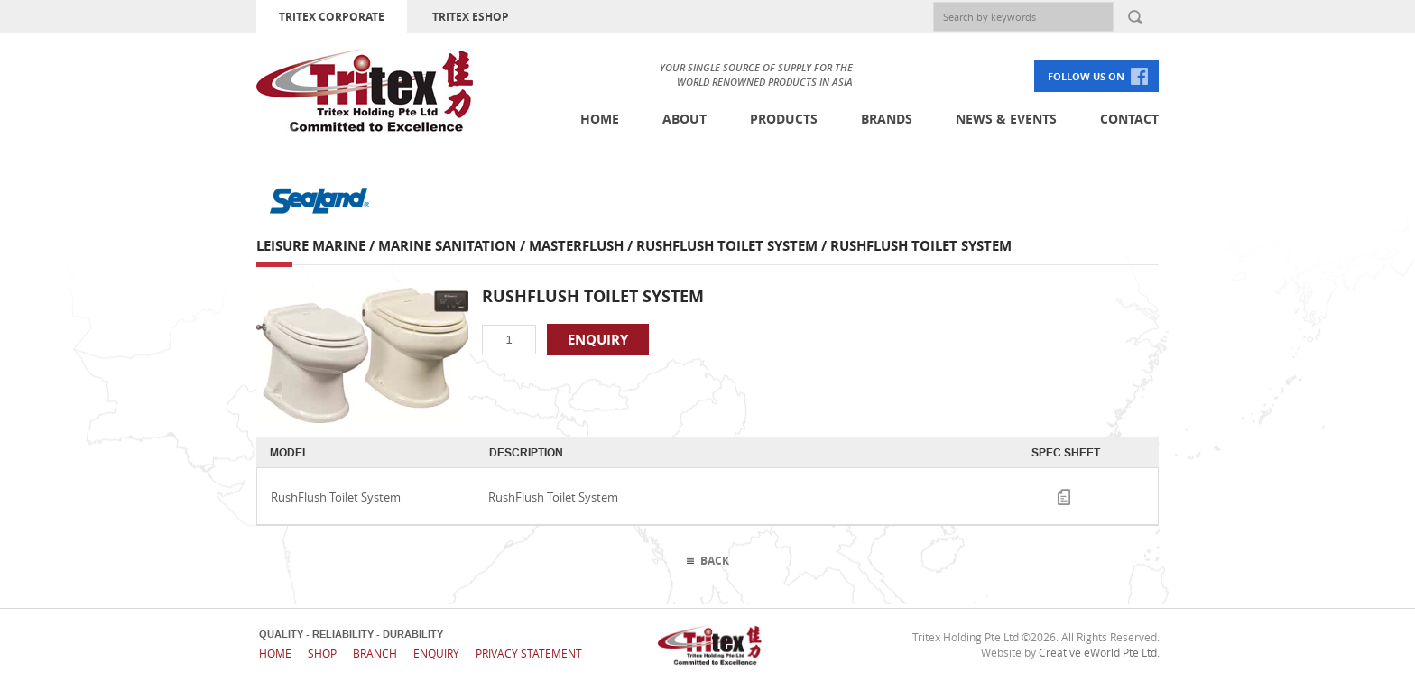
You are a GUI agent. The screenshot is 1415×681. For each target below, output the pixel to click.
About (684, 118)
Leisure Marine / (317, 245)
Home (599, 118)
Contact (1129, 118)
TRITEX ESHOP (470, 16)
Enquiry (436, 653)
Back (714, 560)
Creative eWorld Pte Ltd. (1099, 652)
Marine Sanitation (447, 245)
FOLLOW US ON (1086, 76)
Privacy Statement (529, 653)
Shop (322, 653)
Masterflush (576, 245)
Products (784, 118)
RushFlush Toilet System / (733, 245)
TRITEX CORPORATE (331, 16)
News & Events (1006, 118)
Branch (375, 653)
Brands (886, 118)
